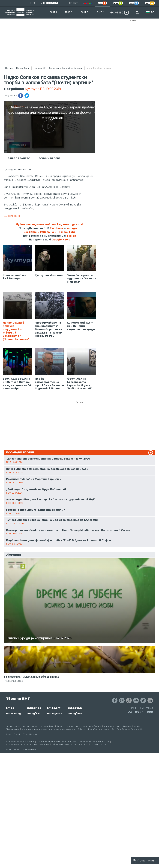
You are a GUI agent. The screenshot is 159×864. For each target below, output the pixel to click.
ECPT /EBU (83, 744)
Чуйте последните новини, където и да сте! (49, 224)
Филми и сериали (65, 726)
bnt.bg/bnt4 (75, 713)
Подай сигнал (124, 726)
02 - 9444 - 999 (140, 712)
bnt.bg (10, 707)
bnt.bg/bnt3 (75, 707)
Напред (137, 726)
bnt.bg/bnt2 (54, 713)
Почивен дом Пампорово (130, 729)
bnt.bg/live (33, 713)
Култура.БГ (39, 68)
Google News (61, 239)
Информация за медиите (62, 729)
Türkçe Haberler (30, 734)
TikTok (71, 235)
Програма (81, 726)
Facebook (56, 228)
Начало (9, 68)
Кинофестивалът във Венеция (65, 68)
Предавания (23, 68)
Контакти (109, 726)
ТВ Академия (12, 729)
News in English (13, 734)
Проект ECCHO (99, 744)
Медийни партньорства (101, 729)
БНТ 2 (69, 12)
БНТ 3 (84, 12)
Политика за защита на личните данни (57, 741)
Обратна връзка (60, 744)
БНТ (32, 3)
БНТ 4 (100, 12)
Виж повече (12, 215)
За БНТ (9, 726)
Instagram (73, 228)
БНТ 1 (53, 12)
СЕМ (73, 744)
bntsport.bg (34, 707)
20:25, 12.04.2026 (14, 681)
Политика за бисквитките (94, 741)
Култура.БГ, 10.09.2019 (43, 89)
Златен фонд (47, 726)
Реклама (133, 20)
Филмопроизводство (26, 726)
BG (152, 12)
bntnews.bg (13, 713)
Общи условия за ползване (20, 741)
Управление (95, 726)
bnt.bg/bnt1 (54, 707)
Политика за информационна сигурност (27, 744)
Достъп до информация (34, 729)
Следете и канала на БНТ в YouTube (50, 231)
